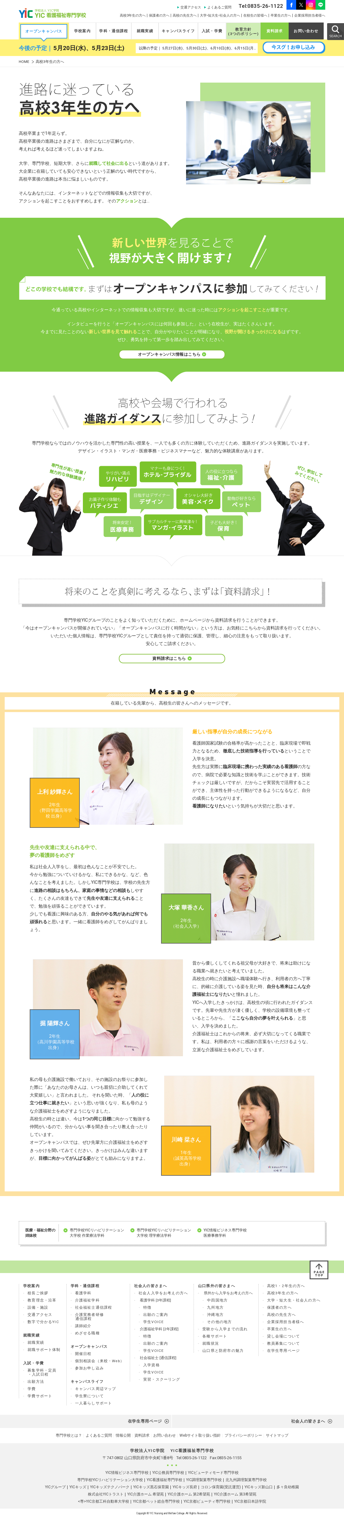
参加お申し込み (89, 1368)
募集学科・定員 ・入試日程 (42, 1372)
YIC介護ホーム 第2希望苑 (189, 1494)
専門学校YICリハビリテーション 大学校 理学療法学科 (164, 1233)
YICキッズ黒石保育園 (151, 1487)
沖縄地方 (215, 1314)
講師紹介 (83, 1326)
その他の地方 (219, 1322)
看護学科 (83, 1293)
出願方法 (36, 1381)
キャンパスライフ (178, 31)
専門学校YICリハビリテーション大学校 (110, 1480)
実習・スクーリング (161, 1379)
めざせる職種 (87, 1333)
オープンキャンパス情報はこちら (172, 354)
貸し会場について (283, 1336)
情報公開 (123, 1435)
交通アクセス (190, 7)
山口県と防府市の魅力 (223, 1350)
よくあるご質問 (219, 7)
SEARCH (335, 31)
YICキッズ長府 (185, 1487)
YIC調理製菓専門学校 (204, 1480)
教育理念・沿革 (42, 1300)
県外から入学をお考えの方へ (228, 1293)
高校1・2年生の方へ (286, 1286)
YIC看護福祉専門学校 (164, 1480)
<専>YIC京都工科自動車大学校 (103, 1501)
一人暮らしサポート (93, 1403)
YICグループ (55, 1487)
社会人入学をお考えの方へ (163, 1293)
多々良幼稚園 (287, 1487)
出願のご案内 (155, 1314)
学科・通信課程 (113, 31)
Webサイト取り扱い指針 (200, 1435)
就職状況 (210, 1343)
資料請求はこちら (171, 658)
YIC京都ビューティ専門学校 (207, 1501)
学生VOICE (153, 1322)
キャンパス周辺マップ (95, 1389)
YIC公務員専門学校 (168, 1472)
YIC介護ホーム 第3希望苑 (235, 1494)
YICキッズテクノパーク (109, 1487)
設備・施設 (38, 1307)
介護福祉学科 (87, 1300)
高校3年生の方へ (133, 15)
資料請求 (274, 31)
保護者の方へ (159, 15)
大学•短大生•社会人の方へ (220, 15)
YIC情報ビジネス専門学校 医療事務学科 (225, 1233)
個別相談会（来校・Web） (99, 1361)
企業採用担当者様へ (309, 15)
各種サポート (214, 1336)
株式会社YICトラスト (106, 1494)
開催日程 (83, 1354)
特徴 (147, 1307)
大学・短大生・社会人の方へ (294, 1300)
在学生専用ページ (283, 1350)
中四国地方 (217, 1300)
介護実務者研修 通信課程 (89, 1316)
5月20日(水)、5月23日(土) (88, 48)
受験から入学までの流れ (225, 1329)
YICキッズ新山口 (259, 1487)
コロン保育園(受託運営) (221, 1487)
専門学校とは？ (69, 1435)
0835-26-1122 (194, 1458)
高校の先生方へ (185, 15)
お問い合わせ (306, 31)
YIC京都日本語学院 (250, 1501)
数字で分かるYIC (43, 1322)
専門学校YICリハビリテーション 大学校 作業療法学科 (97, 1233)
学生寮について (89, 1396)
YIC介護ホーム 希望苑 (145, 1494)
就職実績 (145, 31)
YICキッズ (77, 1487)
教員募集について (283, 1343)
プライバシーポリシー (243, 1435)
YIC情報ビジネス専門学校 (127, 1472)
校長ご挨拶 (38, 1293)
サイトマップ (277, 1435)
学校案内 (82, 31)
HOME (24, 62)
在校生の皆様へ (255, 15)
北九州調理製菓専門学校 (246, 1480)
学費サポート (40, 1396)
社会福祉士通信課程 (93, 1307)
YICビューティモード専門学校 (213, 1472)
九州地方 (215, 1307)
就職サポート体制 (44, 1349)
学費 (32, 1389)
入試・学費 (212, 31)
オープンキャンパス (44, 31)
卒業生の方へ (281, 15)
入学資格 (151, 1365)
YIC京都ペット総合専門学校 (156, 1501)
